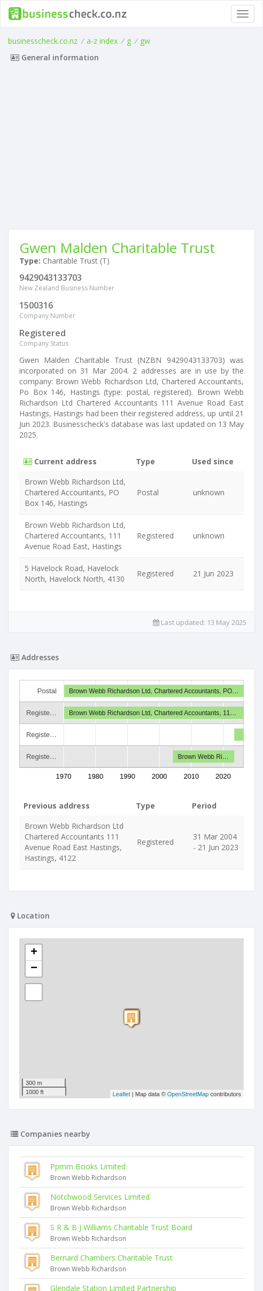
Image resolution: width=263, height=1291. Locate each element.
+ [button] (33, 953)
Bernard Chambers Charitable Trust (111, 1258)
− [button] (33, 969)
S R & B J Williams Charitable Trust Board (121, 1227)
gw (145, 41)
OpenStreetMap (188, 1094)
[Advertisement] (131, 149)
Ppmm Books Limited (88, 1166)
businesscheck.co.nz (43, 41)
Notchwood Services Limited (100, 1197)
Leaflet (121, 1094)
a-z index (102, 41)
